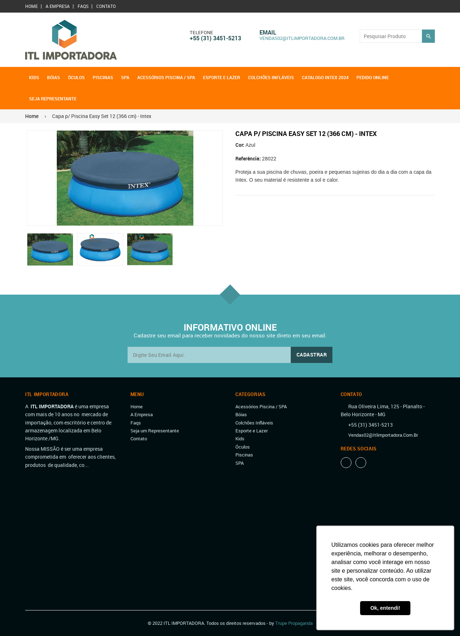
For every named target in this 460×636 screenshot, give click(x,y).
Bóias (53, 77)
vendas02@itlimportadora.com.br (302, 38)
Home (31, 6)
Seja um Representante (154, 430)
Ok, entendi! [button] (385, 608)
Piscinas (103, 77)
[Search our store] (391, 36)
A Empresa (58, 6)
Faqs (83, 6)
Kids (34, 77)
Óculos (76, 77)
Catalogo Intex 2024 (325, 77)
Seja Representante (53, 98)
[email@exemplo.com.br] (230, 355)
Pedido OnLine (372, 77)
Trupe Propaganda (294, 623)
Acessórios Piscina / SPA (166, 77)
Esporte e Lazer (221, 77)
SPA (125, 77)
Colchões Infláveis (271, 77)
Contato (106, 6)
